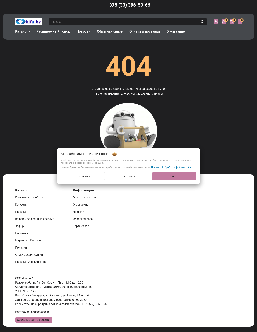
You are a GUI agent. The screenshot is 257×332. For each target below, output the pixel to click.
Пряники (21, 247)
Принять (174, 176)
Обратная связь (84, 219)
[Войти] (216, 21)
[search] (203, 21)
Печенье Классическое (30, 262)
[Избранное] (232, 21)
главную (129, 94)
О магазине (81, 204)
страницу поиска (152, 94)
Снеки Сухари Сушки (29, 254)
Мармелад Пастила (28, 240)
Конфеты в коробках (29, 197)
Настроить (128, 176)
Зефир (19, 226)
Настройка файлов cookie (32, 312)
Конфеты (22, 204)
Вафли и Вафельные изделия (35, 219)
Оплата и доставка (86, 197)
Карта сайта (81, 226)
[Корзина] (240, 21)
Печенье (21, 211)
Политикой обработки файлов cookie (171, 167)
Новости (79, 211)
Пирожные (22, 233)
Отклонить (82, 176)
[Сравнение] (224, 21)
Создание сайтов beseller (33, 319)
